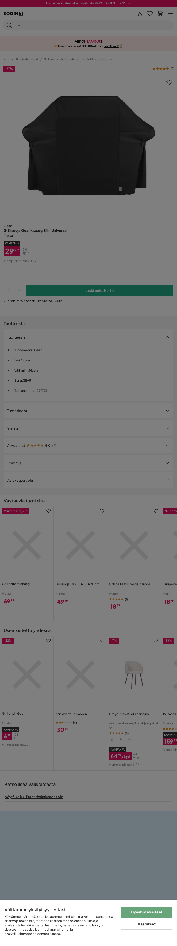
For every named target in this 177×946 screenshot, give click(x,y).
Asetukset (146, 924)
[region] (88, 923)
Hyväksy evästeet (146, 912)
